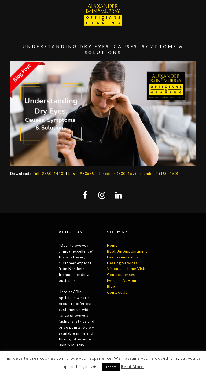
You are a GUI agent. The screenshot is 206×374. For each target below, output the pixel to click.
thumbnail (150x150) (159, 173)
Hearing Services (122, 263)
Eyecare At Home (122, 280)
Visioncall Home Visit (126, 269)
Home (112, 245)
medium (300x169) (119, 173)
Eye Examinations (123, 257)
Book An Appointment (127, 251)
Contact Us (117, 292)
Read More (132, 366)
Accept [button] (111, 367)
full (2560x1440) (49, 173)
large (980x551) (83, 173)
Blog (111, 286)
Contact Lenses (121, 274)
